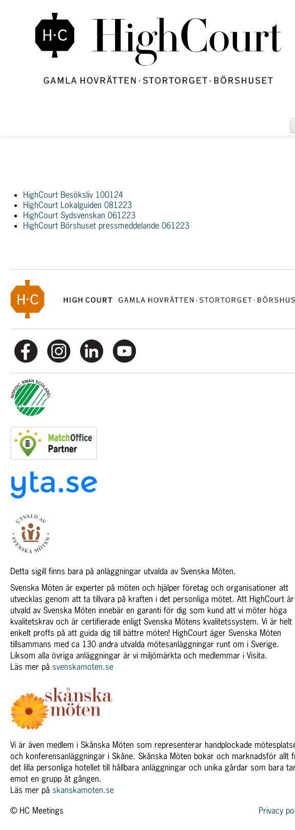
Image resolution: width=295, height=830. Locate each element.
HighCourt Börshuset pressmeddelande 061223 (106, 225)
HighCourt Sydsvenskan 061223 (79, 215)
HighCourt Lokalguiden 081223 (77, 205)
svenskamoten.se (82, 667)
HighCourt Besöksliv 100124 (73, 195)
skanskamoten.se (83, 790)
